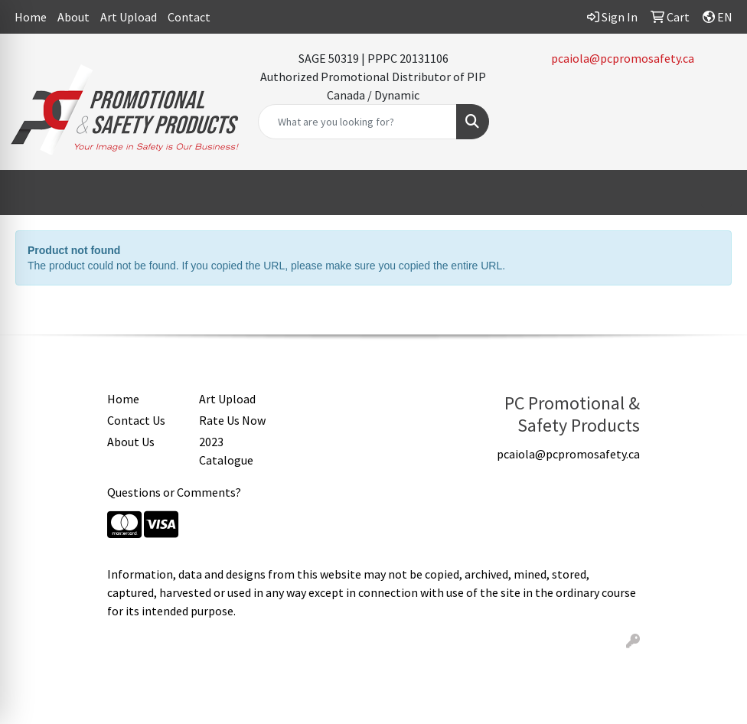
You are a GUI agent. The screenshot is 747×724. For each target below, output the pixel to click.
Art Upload (128, 16)
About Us (131, 441)
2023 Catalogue (226, 451)
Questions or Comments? (174, 492)
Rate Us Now (232, 420)
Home (31, 16)
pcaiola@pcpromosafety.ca (622, 58)
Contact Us (136, 420)
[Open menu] (716, 193)
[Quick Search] (357, 121)
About (73, 16)
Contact (189, 16)
